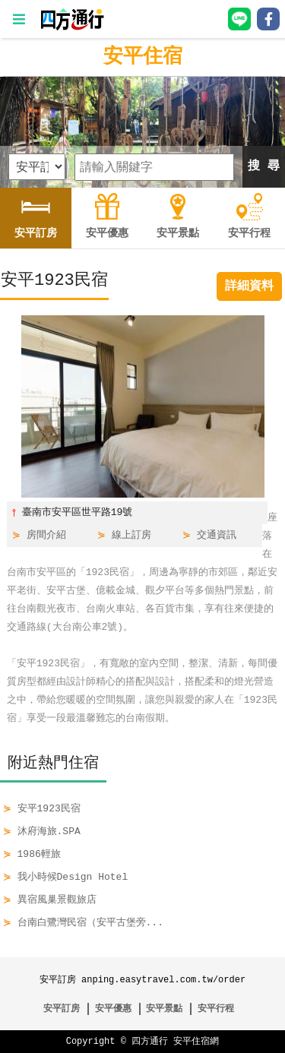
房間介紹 (46, 535)
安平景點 (164, 1008)
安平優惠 (113, 1008)
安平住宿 (142, 57)
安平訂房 (61, 1008)
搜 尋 (264, 166)
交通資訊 (216, 535)
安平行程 (216, 1008)
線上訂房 (131, 535)
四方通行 (149, 1041)
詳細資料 (249, 286)
